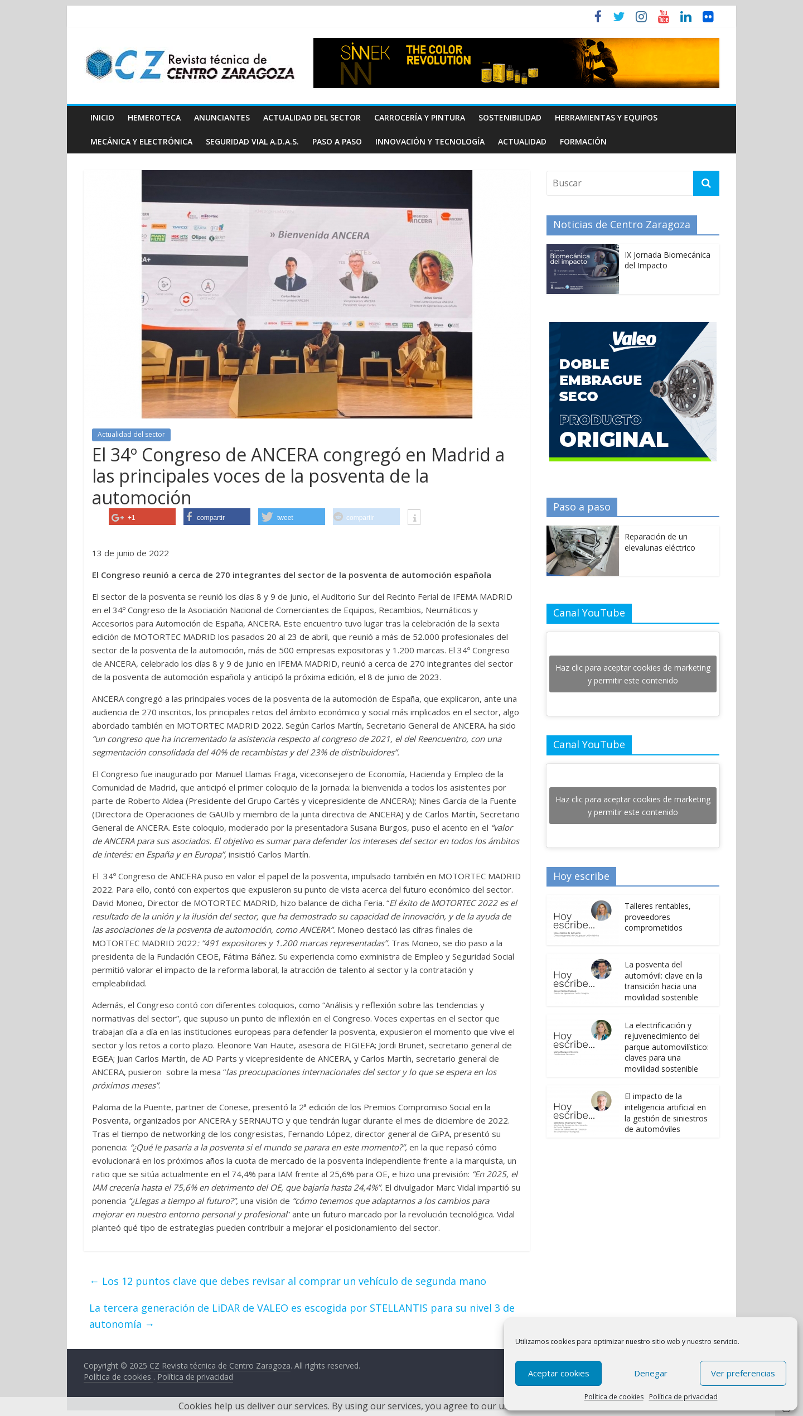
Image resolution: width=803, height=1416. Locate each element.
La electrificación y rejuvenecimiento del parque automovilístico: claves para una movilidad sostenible (667, 1047)
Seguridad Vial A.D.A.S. (252, 141)
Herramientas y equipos (606, 117)
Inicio (102, 117)
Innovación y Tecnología (430, 141)
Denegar (650, 1373)
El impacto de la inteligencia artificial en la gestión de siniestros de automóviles (666, 1112)
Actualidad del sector (312, 117)
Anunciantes (222, 117)
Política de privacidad (683, 1396)
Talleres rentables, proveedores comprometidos (658, 916)
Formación (583, 141)
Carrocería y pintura (419, 117)
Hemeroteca (154, 117)
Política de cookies (614, 1396)
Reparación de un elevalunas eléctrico (660, 542)
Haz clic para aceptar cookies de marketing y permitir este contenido (632, 674)
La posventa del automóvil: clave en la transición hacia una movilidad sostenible (664, 981)
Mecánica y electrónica (141, 141)
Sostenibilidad (509, 117)
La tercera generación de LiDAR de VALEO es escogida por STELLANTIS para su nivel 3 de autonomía (302, 1316)
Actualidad (522, 141)
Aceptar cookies (558, 1373)
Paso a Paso (337, 141)
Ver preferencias (743, 1373)
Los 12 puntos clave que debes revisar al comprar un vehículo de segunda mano (287, 1281)
